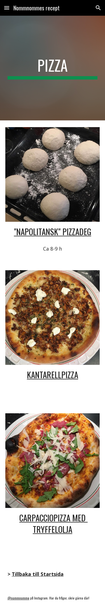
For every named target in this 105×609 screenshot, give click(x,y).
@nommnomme (18, 598)
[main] (52, 68)
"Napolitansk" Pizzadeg (52, 231)
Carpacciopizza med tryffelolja (53, 523)
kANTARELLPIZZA (52, 374)
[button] (6, 7)
